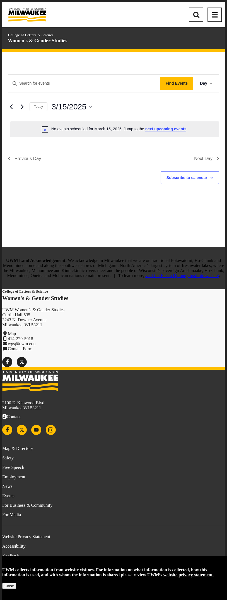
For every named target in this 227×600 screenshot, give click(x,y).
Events (8, 495)
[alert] (114, 129)
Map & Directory (17, 448)
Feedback (10, 555)
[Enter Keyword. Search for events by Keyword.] (84, 83)
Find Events (177, 83)
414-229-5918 (20, 338)
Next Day (206, 158)
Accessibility (14, 546)
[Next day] (22, 107)
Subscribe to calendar (186, 177)
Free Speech (13, 467)
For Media (11, 514)
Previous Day (24, 158)
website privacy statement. (188, 574)
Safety (8, 457)
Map (12, 333)
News (7, 486)
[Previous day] (11, 107)
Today (38, 107)
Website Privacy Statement (26, 536)
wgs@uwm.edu (22, 343)
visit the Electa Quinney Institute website (182, 275)
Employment (13, 476)
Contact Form (20, 348)
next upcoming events (166, 129)
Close (9, 586)
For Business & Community (27, 505)
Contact (14, 416)
